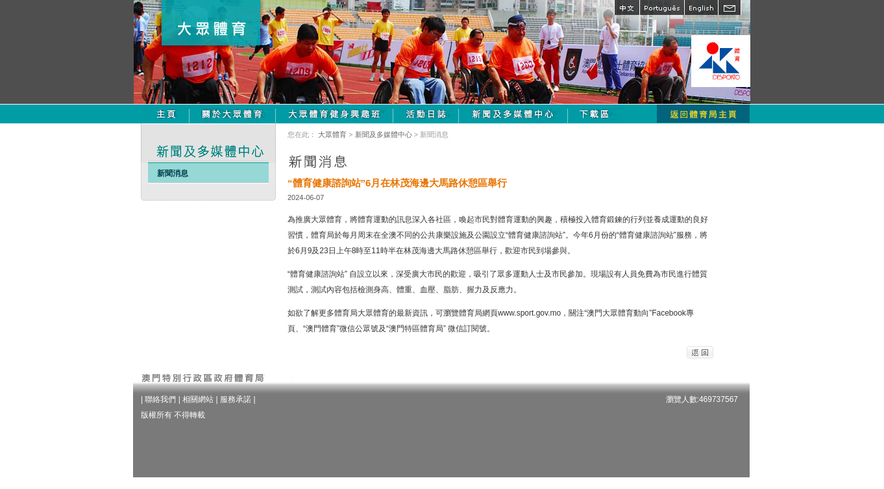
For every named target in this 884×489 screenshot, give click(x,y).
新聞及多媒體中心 (383, 134)
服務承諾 (235, 399)
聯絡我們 (160, 399)
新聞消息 (172, 173)
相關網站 (198, 399)
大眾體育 (332, 134)
